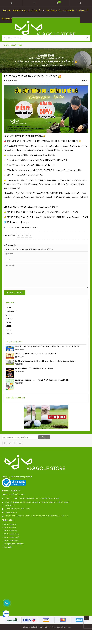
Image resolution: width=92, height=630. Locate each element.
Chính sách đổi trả (10, 527)
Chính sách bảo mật (10, 530)
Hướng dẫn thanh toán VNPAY (14, 544)
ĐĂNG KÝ (44, 437)
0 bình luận (84, 80)
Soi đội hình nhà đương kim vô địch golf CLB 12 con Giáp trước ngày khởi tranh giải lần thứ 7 (45, 361)
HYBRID (8, 315)
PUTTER (8, 322)
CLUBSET (9, 329)
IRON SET (9, 319)
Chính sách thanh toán (11, 540)
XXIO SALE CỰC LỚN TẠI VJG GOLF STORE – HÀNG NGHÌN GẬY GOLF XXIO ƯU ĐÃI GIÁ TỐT (47, 346)
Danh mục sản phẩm (13, 45)
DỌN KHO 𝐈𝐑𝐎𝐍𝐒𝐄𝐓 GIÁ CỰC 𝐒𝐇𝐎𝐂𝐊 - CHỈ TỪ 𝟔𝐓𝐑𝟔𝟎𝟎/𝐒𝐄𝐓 (35, 353)
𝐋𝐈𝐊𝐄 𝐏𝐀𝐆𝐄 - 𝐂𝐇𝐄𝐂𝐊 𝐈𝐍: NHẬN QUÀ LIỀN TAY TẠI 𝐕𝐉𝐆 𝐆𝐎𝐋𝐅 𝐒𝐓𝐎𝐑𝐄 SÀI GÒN (42, 380)
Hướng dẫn (8, 547)
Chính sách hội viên (10, 524)
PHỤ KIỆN (9, 333)
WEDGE (8, 326)
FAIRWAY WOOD (11, 311)
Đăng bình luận (14, 292)
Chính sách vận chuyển (11, 537)
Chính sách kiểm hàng (11, 534)
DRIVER (8, 308)
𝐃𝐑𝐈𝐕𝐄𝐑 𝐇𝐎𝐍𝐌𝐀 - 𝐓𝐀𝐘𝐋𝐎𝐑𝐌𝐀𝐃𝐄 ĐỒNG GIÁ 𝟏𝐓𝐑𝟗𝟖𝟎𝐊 (34, 368)
